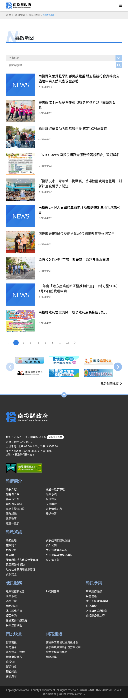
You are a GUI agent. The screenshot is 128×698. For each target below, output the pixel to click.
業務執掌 (11, 518)
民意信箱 (91, 596)
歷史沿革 (11, 647)
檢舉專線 (91, 606)
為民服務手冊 (14, 610)
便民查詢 (11, 615)
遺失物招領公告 (15, 591)
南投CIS (10, 661)
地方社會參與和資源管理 (20, 569)
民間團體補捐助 (15, 564)
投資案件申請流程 (16, 620)
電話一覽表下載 (55, 489)
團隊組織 (11, 513)
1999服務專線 (94, 591)
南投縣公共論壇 (95, 615)
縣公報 (10, 555)
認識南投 (11, 642)
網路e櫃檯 (12, 606)
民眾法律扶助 (14, 625)
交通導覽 (51, 504)
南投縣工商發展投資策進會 (62, 642)
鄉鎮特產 (11, 666)
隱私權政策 (49, 694)
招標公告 (11, 550)
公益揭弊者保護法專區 (59, 555)
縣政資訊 (20, 15)
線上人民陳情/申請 (97, 601)
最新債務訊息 (54, 508)
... (60, 342)
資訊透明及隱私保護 (58, 540)
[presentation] (10, 367)
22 (67, 342)
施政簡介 (11, 545)
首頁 (8, 15)
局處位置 (51, 513)
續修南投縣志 (14, 657)
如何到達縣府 (55, 437)
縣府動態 (34, 15)
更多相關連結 (111, 383)
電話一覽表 (12, 523)
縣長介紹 (11, 489)
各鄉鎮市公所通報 (96, 610)
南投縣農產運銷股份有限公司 (63, 647)
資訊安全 (11, 574)
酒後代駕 (11, 601)
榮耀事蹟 (51, 494)
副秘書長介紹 (14, 504)
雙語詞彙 (11, 671)
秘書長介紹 (12, 499)
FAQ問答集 (52, 591)
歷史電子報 (52, 559)
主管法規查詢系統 (56, 550)
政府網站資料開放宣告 (71, 694)
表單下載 (11, 596)
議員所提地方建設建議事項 (22, 559)
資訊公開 (51, 545)
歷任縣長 (51, 499)
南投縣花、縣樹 (15, 652)
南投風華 (11, 676)
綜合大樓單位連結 (56, 652)
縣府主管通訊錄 (15, 508)
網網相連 (51, 657)
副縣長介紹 (12, 494)
